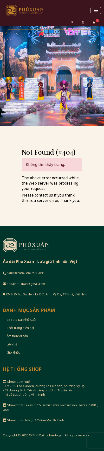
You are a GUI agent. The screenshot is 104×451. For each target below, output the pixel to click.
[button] (93, 22)
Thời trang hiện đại (20, 328)
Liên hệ (12, 344)
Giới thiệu (13, 352)
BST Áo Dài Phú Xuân (22, 319)
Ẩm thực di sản (17, 336)
